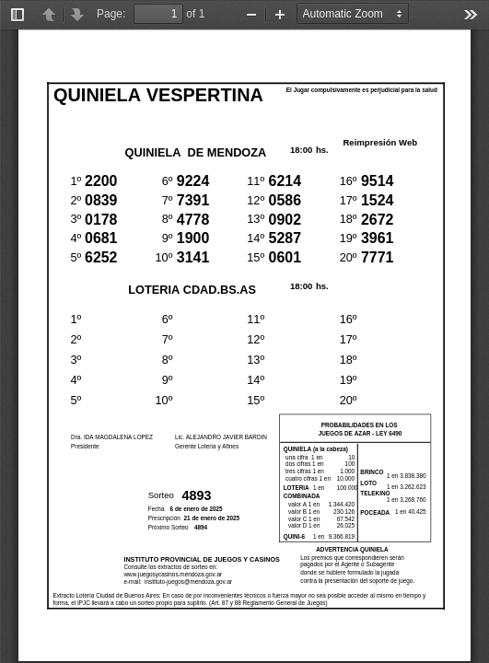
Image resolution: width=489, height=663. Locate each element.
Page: (111, 13)
